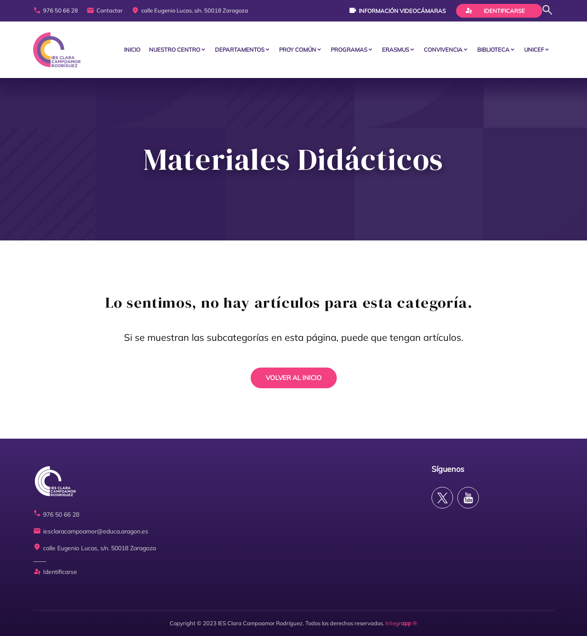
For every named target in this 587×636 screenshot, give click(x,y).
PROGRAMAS (349, 49)
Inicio (132, 49)
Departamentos (239, 49)
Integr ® (401, 623)
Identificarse (495, 10)
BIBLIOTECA (493, 49)
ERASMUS (395, 49)
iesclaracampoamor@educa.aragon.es (90, 531)
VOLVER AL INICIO (294, 378)
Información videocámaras (397, 10)
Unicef (534, 49)
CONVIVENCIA (443, 49)
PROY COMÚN (297, 49)
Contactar (105, 10)
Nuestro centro (174, 49)
